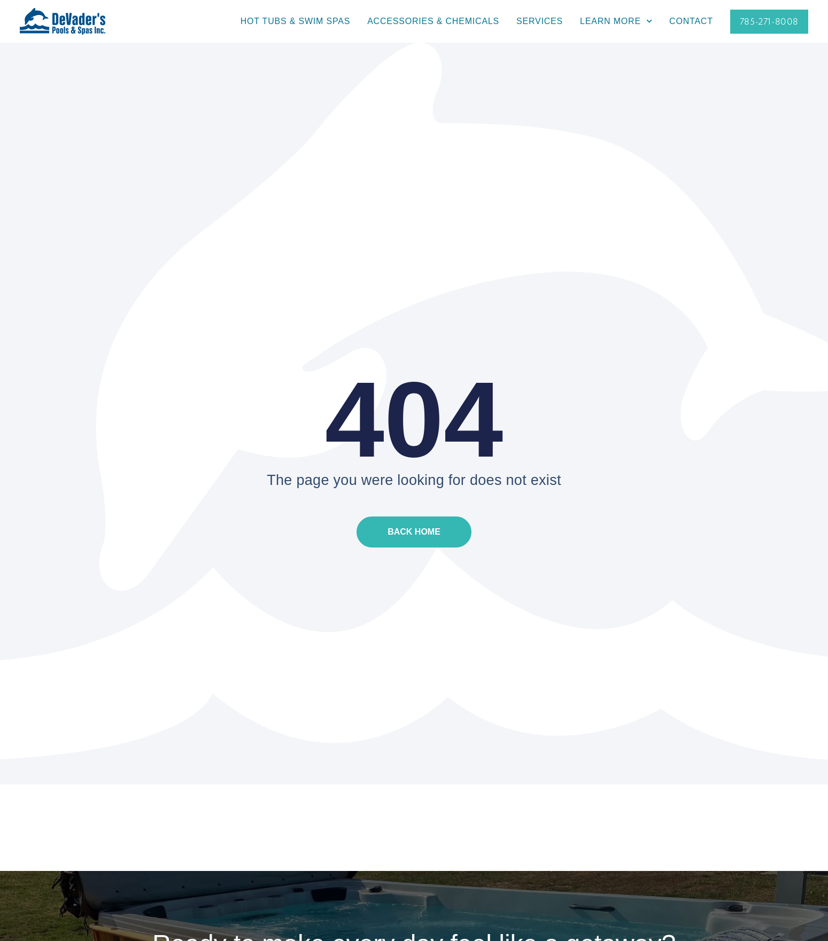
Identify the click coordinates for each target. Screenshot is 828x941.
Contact (691, 21)
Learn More (616, 21)
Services (539, 21)
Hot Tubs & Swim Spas (295, 21)
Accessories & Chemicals (433, 21)
